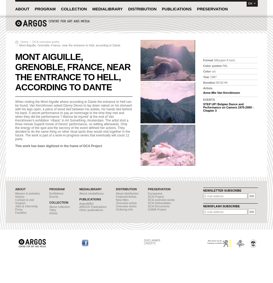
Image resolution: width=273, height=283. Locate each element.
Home (24, 41)
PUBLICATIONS (176, 9)
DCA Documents (159, 206)
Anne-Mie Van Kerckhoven (221, 92)
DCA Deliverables (159, 203)
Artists (53, 213)
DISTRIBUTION (142, 9)
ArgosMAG (86, 203)
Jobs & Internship (26, 206)
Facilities (21, 212)
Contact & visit (24, 199)
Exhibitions (56, 193)
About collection (59, 206)
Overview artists (126, 203)
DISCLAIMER (152, 240)
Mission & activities (27, 193)
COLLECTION (74, 9)
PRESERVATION (212, 9)
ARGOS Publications (93, 206)
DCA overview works (46, 41)
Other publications (91, 210)
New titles (122, 199)
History (19, 196)
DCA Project (156, 196)
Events (53, 196)
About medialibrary (91, 193)
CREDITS (150, 243)
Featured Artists (126, 196)
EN (250, 3)
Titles (52, 210)
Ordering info (124, 209)
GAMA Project (157, 209)
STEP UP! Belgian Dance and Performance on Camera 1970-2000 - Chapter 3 (228, 107)
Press (19, 209)
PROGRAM (45, 9)
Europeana (155, 193)
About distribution (127, 193)
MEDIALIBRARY (107, 9)
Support (20, 203)
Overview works (126, 206)
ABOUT (22, 9)
